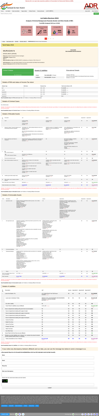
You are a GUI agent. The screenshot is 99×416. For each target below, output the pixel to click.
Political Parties (32, 11)
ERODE (16, 41)
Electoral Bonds (40, 11)
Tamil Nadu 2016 (10, 41)
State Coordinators (18, 405)
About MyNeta (95, 11)
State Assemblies (15, 11)
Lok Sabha (8, 11)
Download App (68, 414)
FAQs (37, 405)
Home (2, 11)
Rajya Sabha (24, 11)
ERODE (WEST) (23, 41)
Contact (25, 405)
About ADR (87, 11)
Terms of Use (31, 405)
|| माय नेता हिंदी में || (49, 11)
